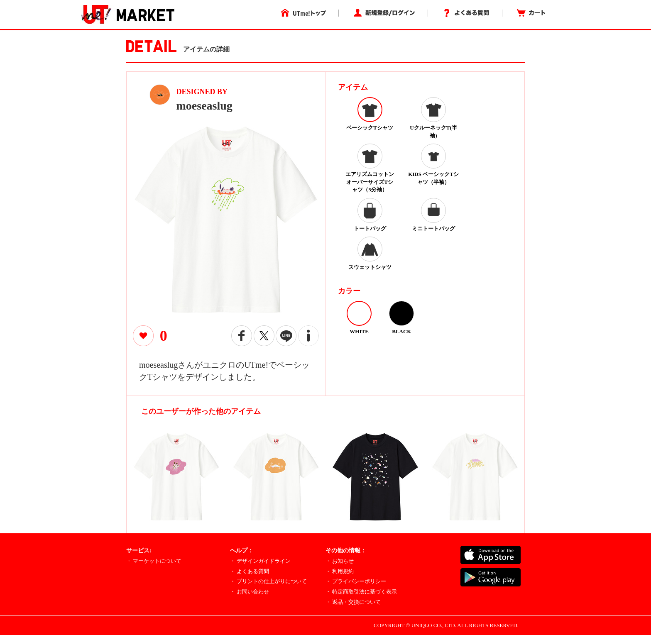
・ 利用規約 (340, 571)
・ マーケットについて (153, 561)
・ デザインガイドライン (260, 561)
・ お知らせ (340, 561)
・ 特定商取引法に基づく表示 (361, 592)
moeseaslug (204, 105)
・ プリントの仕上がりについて (268, 581)
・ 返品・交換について (353, 602)
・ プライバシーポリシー (356, 581)
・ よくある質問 (249, 571)
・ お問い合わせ (249, 592)
